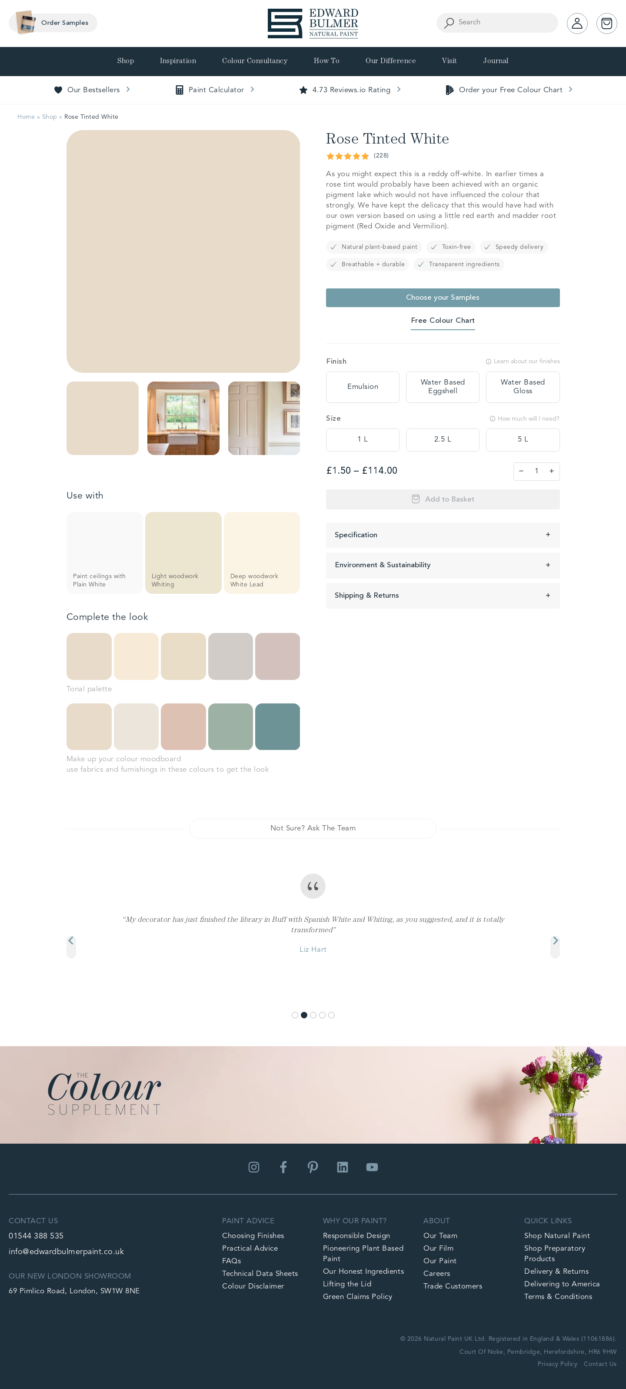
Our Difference (391, 61)
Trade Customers (452, 1286)
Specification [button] (356, 535)
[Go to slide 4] (322, 1015)
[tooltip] (363, 387)
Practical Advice (250, 1248)
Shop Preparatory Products (554, 1254)
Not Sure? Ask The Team (313, 828)
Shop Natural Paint (557, 1236)
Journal (496, 61)
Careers (436, 1274)
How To (327, 61)
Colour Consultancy (255, 61)
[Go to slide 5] (331, 1015)
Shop (125, 61)
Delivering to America (562, 1284)
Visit (449, 61)
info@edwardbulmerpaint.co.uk (66, 1252)
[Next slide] (555, 947)
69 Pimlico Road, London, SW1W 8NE (74, 1291)
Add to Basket (449, 499)
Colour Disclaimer (253, 1286)
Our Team (440, 1236)
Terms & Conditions (558, 1297)
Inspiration (178, 61)
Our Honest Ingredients (363, 1271)
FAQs (231, 1261)
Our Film (438, 1248)
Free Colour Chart (443, 321)
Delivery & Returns (556, 1271)
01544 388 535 (36, 1236)
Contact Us (600, 1364)
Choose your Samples (442, 297)
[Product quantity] (536, 471)
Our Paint (440, 1261)
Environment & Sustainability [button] (383, 565)
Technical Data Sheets (260, 1274)
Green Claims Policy (358, 1297)
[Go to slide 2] (304, 1015)
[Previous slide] (71, 947)
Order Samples (50, 22)
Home (26, 117)
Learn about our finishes (523, 361)
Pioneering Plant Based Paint (363, 1254)
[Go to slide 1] (295, 1015)
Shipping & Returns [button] (367, 595)
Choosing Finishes (253, 1236)
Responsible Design (356, 1236)
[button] (103, 418)
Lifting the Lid (347, 1284)
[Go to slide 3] (313, 1015)
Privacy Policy (557, 1364)
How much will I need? (524, 418)
